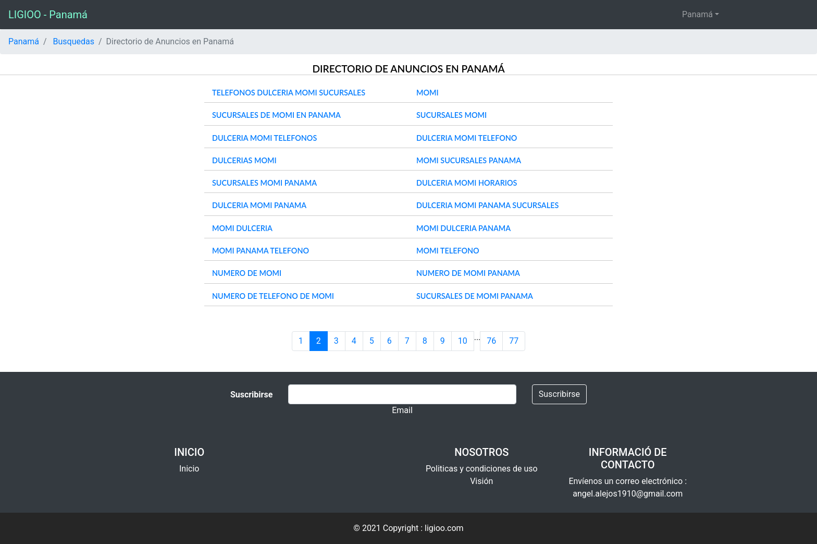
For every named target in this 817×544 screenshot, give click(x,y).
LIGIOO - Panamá (48, 14)
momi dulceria (242, 228)
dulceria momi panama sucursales (487, 205)
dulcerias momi (244, 160)
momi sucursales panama (468, 160)
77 (513, 341)
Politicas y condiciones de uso (482, 469)
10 (462, 341)
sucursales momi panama (264, 182)
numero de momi (246, 273)
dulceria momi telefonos (264, 138)
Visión (481, 481)
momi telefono (447, 250)
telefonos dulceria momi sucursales (288, 92)
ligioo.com (444, 528)
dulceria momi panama (259, 205)
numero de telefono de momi (273, 296)
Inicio (189, 469)
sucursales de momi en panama (276, 115)
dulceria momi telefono (466, 138)
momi (427, 92)
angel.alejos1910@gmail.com (628, 494)
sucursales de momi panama (474, 296)
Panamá (697, 14)
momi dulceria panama (463, 228)
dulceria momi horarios (466, 182)
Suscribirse (559, 394)
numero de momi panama (468, 273)
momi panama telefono (260, 250)
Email (402, 410)
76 (491, 341)
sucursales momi (451, 115)
